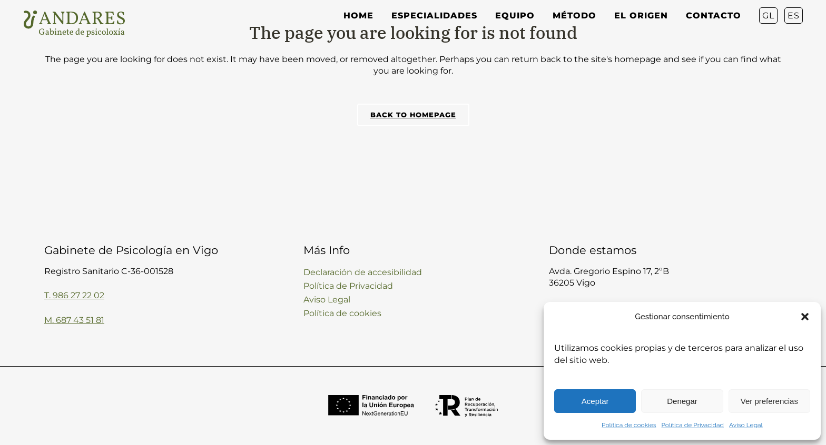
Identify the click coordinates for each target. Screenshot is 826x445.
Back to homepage (413, 114)
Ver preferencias (769, 401)
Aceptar (595, 401)
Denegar (682, 401)
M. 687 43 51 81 (74, 320)
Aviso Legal (746, 425)
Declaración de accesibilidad (362, 272)
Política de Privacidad (693, 425)
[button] (805, 316)
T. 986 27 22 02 (74, 295)
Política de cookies (629, 425)
